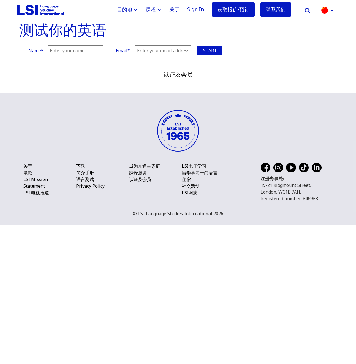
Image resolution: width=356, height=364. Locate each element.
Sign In (195, 9)
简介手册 (86, 311)
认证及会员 (140, 318)
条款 (27, 311)
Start (210, 50)
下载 (80, 305)
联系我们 (276, 9)
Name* (35, 50)
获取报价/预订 (233, 9)
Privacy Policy (90, 325)
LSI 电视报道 (36, 331)
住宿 (186, 318)
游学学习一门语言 (199, 311)
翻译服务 (138, 311)
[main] (178, 30)
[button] (327, 9)
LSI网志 (189, 331)
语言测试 (86, 318)
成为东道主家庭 (144, 305)
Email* (123, 50)
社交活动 (191, 325)
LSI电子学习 (194, 305)
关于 (174, 9)
